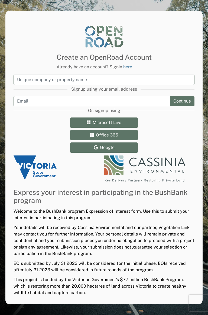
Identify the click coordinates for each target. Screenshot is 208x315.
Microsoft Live (104, 122)
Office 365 (104, 135)
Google (104, 147)
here (127, 66)
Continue (182, 101)
